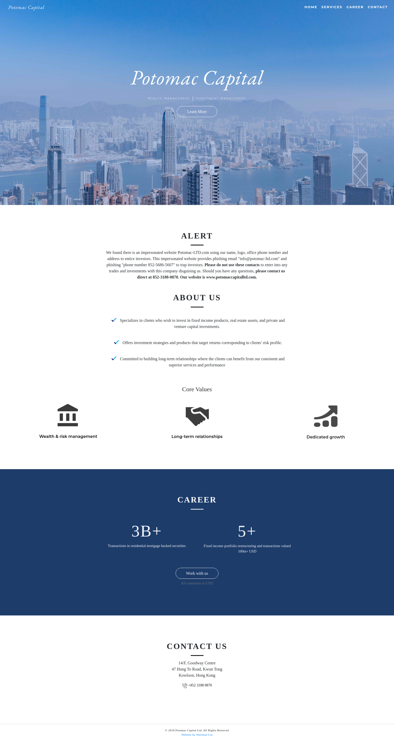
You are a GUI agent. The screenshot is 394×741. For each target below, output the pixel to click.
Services (331, 7)
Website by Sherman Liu (197, 734)
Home (310, 7)
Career (355, 7)
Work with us (197, 576)
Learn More (197, 111)
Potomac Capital (26, 7)
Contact (378, 7)
